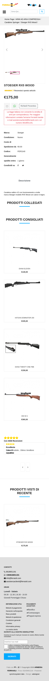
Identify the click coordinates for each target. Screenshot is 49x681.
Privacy (36, 645)
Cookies (9, 623)
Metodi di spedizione (13, 617)
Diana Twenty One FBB (24, 367)
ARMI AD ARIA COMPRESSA (28, 19)
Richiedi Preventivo (28, 106)
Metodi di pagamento (14, 608)
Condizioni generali (13, 620)
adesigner (36, 674)
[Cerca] (24, 11)
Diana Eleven (24, 269)
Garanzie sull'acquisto (14, 611)
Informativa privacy (13, 626)
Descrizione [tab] (24, 181)
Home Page (9, 19)
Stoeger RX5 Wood (29, 22)
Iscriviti (12, 656)
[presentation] (23, 467)
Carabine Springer (12, 22)
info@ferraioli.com (13, 578)
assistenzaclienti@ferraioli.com (18, 581)
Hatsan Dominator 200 (24, 318)
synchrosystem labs (16, 674)
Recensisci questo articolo (25, 91)
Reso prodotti (11, 614)
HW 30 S (24, 416)
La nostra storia (12, 629)
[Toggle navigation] (4, 12)
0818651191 (11, 572)
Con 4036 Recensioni (13, 441)
